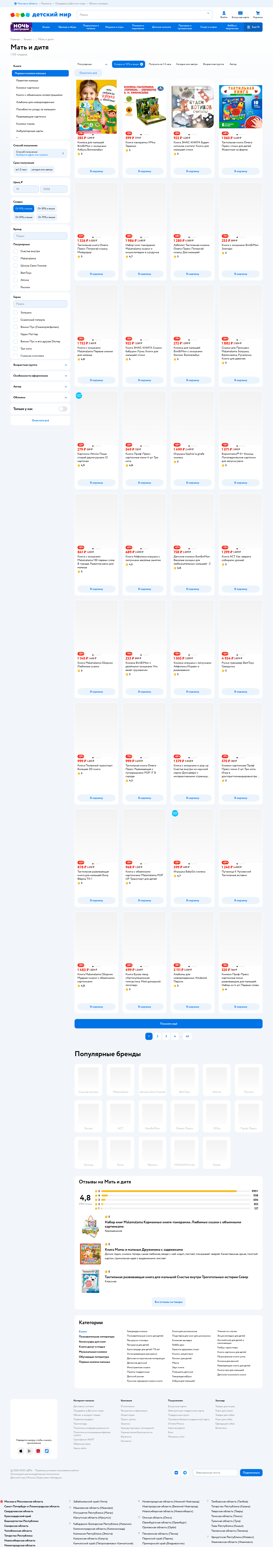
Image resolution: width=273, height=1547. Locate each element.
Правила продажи (83, 1419)
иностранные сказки (138, 1367)
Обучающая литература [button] (94, 1357)
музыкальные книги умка (231, 1356)
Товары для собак (224, 1415)
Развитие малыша (27, 80)
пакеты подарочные (138, 1372)
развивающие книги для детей (233, 1365)
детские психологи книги (231, 1374)
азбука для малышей (183, 1381)
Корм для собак (223, 1419)
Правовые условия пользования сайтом (57, 1470)
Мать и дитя (45, 39)
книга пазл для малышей (230, 1370)
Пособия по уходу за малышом (35, 109)
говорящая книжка (137, 1331)
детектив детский (137, 1362)
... (180, 1036)
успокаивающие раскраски (142, 1353)
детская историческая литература (146, 1358)
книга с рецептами (182, 1353)
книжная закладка (182, 1340)
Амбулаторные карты (29, 131)
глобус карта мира (227, 1347)
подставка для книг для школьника (191, 1335)
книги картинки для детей (231, 1352)
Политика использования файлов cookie (91, 1434)
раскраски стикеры (137, 1340)
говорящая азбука (181, 1376)
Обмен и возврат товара (86, 1415)
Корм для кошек (224, 1410)
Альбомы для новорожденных (35, 102)
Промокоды (80, 1423)
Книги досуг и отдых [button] (92, 1347)
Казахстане (42, 1477)
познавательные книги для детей (145, 1335)
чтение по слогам (227, 1331)
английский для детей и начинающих (230, 1342)
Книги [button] (83, 1331)
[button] (253, 27)
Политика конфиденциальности (91, 1428)
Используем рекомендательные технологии (34, 1474)
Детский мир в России (22, 1477)
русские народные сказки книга (144, 1381)
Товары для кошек (225, 1406)
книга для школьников (184, 1331)
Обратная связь (81, 1443)
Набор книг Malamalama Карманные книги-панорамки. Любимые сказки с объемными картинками (173, 1224)
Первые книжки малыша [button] (94, 1362)
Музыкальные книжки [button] (93, 1352)
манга (175, 1362)
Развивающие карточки (31, 116)
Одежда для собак (225, 1423)
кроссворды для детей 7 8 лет (143, 1349)
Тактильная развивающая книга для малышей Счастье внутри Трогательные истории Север (176, 1277)
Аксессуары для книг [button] (92, 1341)
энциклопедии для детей (231, 1335)
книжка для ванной (228, 1361)
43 (187, 1036)
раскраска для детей (138, 1344)
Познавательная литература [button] (96, 1336)
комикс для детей (182, 1358)
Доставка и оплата (83, 1406)
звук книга (178, 1367)
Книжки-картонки (27, 88)
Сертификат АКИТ (83, 1439)
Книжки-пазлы (25, 124)
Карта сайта (79, 1448)
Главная (15, 39)
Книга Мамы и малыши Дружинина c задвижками (144, 1249)
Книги (28, 39)
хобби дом (178, 1344)
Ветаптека (221, 1428)
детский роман (135, 1376)
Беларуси (56, 1477)
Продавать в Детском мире (88, 1410)
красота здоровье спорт (185, 1349)
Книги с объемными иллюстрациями (39, 95)
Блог (170, 1432)
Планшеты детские (182, 1372)
